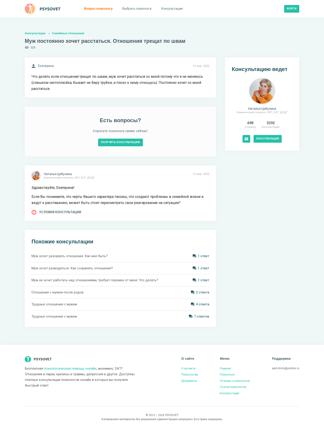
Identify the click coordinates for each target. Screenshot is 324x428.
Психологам (189, 374)
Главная (225, 368)
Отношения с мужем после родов (57, 292)
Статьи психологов (233, 387)
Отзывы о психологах (235, 380)
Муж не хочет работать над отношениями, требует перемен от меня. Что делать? (95, 280)
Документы (189, 380)
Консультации (35, 33)
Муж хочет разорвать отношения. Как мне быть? (70, 256)
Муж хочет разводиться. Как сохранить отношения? (72, 268)
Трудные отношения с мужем (54, 304)
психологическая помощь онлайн (70, 368)
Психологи (227, 374)
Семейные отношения (68, 33)
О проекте (188, 368)
